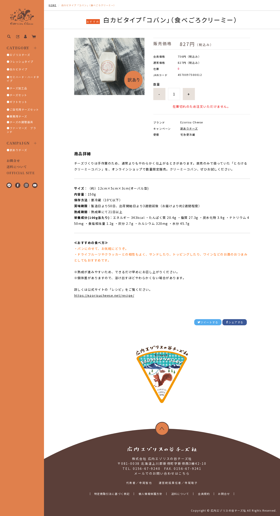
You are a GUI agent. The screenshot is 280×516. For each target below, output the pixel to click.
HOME (52, 5)
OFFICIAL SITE (21, 172)
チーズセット (18, 95)
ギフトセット (18, 102)
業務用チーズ (18, 116)
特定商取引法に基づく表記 (112, 494)
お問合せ (13, 160)
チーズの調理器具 (21, 122)
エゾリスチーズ (20, 55)
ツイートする (208, 322)
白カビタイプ (18, 69)
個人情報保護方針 (150, 494)
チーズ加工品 (18, 88)
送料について (17, 166)
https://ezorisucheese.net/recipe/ (104, 295)
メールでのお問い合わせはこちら (162, 473)
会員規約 (204, 494)
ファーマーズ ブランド (21, 130)
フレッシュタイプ (21, 61)
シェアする (234, 322)
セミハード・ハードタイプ (23, 78)
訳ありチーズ (18, 150)
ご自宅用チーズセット (24, 109)
